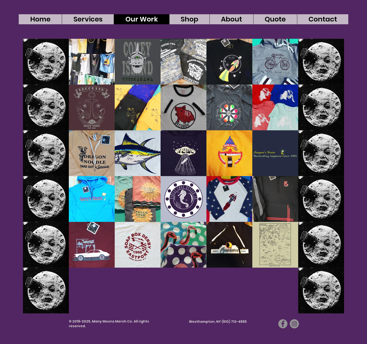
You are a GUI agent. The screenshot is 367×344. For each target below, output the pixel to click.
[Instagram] (294, 323)
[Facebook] (282, 323)
